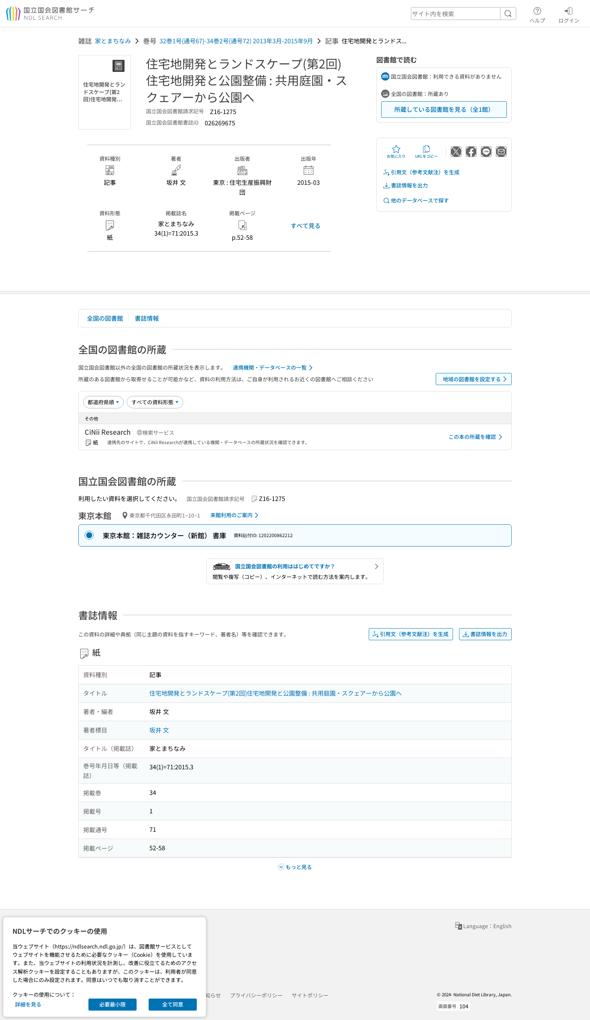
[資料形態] (155, 402)
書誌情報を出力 (405, 185)
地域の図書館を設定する (476, 379)
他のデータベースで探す (416, 200)
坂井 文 (159, 729)
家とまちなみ (113, 40)
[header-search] (463, 13)
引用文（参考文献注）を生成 (421, 172)
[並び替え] (103, 402)
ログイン (568, 14)
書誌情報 (147, 318)
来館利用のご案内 (235, 515)
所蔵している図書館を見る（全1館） (444, 109)
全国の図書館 (105, 318)
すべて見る (305, 225)
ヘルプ (537, 14)
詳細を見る (28, 1004)
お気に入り (396, 152)
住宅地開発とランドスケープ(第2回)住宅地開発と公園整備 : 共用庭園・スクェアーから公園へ (275, 692)
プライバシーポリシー (256, 995)
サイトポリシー (310, 995)
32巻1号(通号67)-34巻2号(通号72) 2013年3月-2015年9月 (236, 40)
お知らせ (210, 995)
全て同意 (172, 1004)
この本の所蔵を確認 (477, 436)
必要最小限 (112, 1004)
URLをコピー (426, 152)
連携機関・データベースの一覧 (274, 367)
